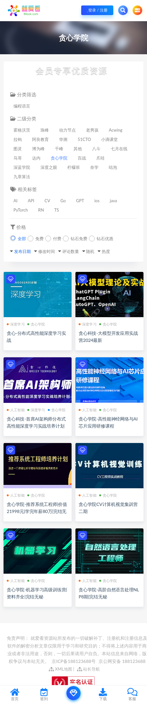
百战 (82, 158)
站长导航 (88, 669)
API (31, 200)
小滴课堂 (109, 139)
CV (47, 200)
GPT (80, 200)
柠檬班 (73, 167)
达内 (36, 158)
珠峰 (44, 130)
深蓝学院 (21, 167)
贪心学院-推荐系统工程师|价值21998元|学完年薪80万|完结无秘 (37, 511)
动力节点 (67, 130)
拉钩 (17, 139)
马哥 (17, 158)
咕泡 (113, 167)
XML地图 (60, 669)
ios (96, 200)
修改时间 (46, 251)
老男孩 (92, 130)
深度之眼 (48, 167)
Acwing (115, 130)
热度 (106, 251)
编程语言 (21, 106)
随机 (90, 251)
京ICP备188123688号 (74, 661)
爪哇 (100, 158)
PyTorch (20, 210)
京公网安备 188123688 (122, 661)
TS (56, 210)
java (113, 200)
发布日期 (22, 251)
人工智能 (16, 410)
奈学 (94, 167)
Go (63, 200)
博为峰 (38, 148)
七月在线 (119, 148)
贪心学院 (59, 158)
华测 (63, 139)
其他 (78, 148)
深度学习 (16, 324)
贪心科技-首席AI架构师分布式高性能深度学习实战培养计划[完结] (36, 426)
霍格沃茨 (21, 130)
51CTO (84, 139)
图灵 (17, 148)
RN (41, 210)
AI (15, 200)
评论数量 (70, 251)
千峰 (59, 148)
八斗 (96, 148)
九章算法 (21, 176)
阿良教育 (40, 139)
